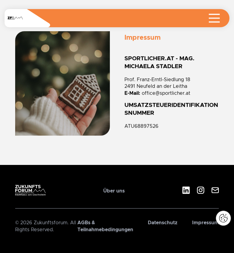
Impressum (205, 222)
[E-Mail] (215, 191)
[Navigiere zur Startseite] (15, 18)
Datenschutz (163, 222)
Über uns (114, 191)
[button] (223, 218)
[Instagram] (200, 191)
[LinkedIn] (186, 191)
